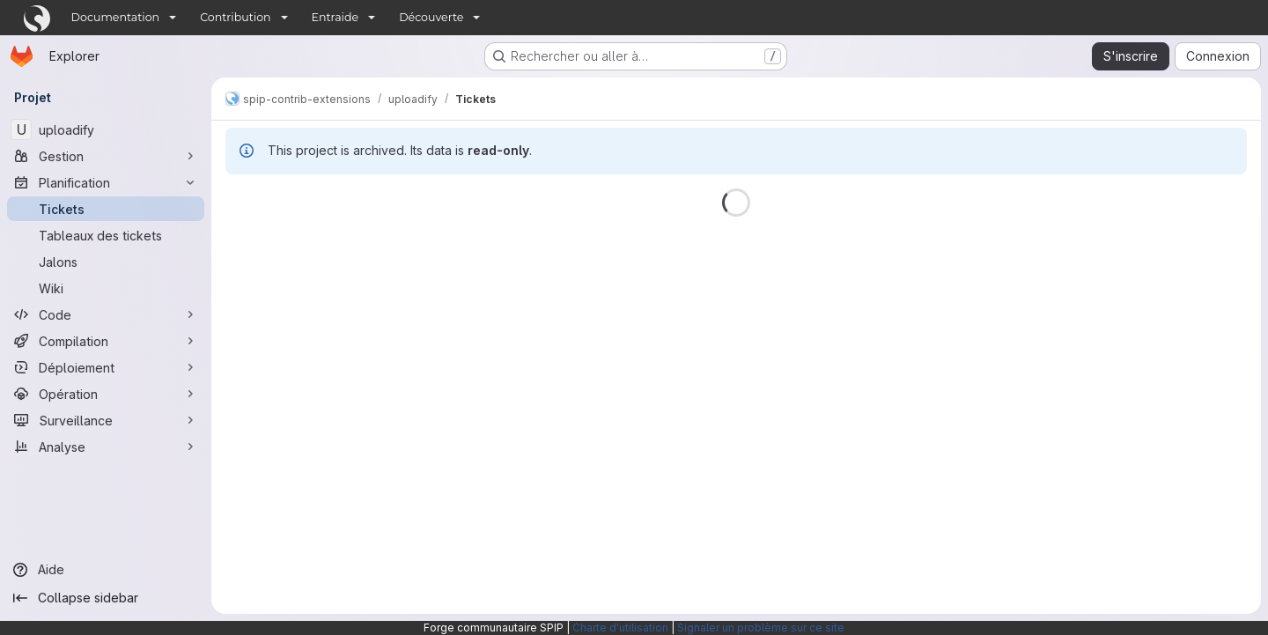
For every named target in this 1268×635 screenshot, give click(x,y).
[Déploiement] (105, 367)
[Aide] (105, 569)
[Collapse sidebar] (105, 598)
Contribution (235, 17)
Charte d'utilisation (620, 627)
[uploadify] (105, 129)
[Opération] (105, 393)
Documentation (115, 17)
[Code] (105, 314)
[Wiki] (105, 288)
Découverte (431, 17)
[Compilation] (105, 341)
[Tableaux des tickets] (105, 235)
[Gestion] (105, 156)
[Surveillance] (105, 420)
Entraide (335, 17)
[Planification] (105, 182)
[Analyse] (105, 446)
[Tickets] (105, 208)
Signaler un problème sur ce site (760, 627)
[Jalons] (105, 261)
